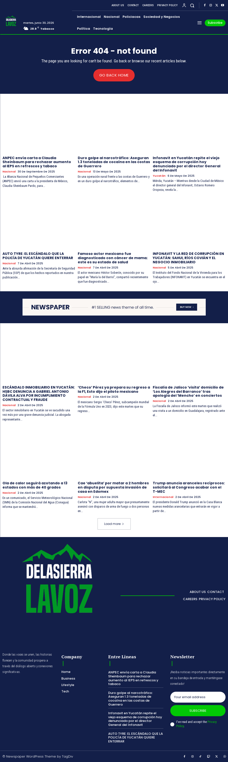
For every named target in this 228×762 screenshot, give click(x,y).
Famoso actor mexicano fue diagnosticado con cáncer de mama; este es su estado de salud (113, 258)
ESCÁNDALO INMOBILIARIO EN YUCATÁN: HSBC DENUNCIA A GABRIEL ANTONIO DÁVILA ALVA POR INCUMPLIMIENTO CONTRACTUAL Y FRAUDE (38, 393)
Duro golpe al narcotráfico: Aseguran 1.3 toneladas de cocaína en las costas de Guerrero (114, 162)
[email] (198, 696)
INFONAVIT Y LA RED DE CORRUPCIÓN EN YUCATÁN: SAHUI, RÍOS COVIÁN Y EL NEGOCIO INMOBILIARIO (188, 258)
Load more (114, 524)
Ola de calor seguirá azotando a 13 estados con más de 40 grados (34, 485)
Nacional (9, 171)
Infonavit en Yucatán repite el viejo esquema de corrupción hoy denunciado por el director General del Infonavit (186, 163)
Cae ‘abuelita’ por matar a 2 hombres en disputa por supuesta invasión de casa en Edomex (113, 487)
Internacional (163, 496)
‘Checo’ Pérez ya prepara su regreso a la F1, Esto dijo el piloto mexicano (114, 389)
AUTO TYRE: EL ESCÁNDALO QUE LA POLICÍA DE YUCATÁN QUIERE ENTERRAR (37, 255)
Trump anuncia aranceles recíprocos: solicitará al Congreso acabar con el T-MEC (189, 487)
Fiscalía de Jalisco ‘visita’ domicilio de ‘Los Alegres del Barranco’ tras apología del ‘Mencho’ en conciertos (188, 391)
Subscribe (197, 710)
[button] (192, 5)
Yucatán (159, 175)
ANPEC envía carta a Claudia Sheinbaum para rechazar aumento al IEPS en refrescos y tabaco (36, 162)
